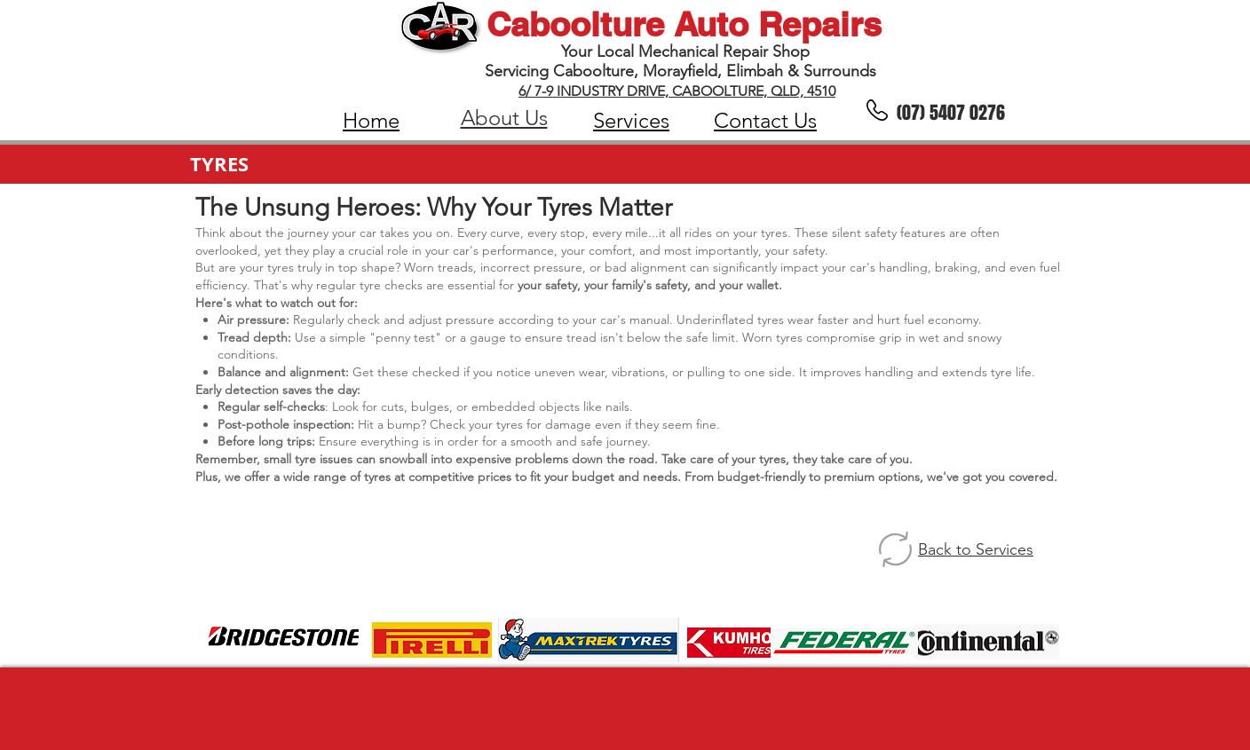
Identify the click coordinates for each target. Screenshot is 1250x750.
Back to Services (975, 549)
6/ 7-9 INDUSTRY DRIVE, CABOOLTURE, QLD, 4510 (676, 91)
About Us (504, 117)
